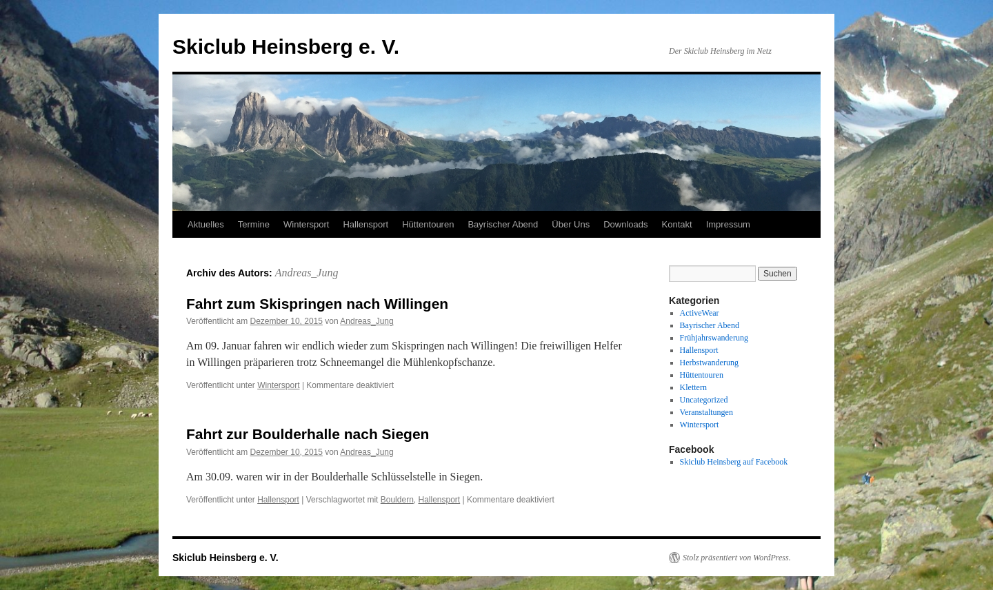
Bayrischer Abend (503, 224)
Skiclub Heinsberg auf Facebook (734, 462)
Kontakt (677, 224)
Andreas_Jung (307, 272)
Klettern (693, 387)
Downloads (625, 224)
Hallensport (365, 224)
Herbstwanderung (709, 362)
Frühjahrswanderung (714, 338)
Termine (254, 224)
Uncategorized (704, 400)
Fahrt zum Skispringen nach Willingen (317, 304)
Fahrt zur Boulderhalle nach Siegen (307, 434)
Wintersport (306, 224)
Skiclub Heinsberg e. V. (285, 46)
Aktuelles (206, 224)
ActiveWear (699, 313)
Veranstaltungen (706, 412)
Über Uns (571, 224)
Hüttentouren (428, 224)
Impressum (728, 224)
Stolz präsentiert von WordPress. (737, 557)
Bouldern (397, 500)
